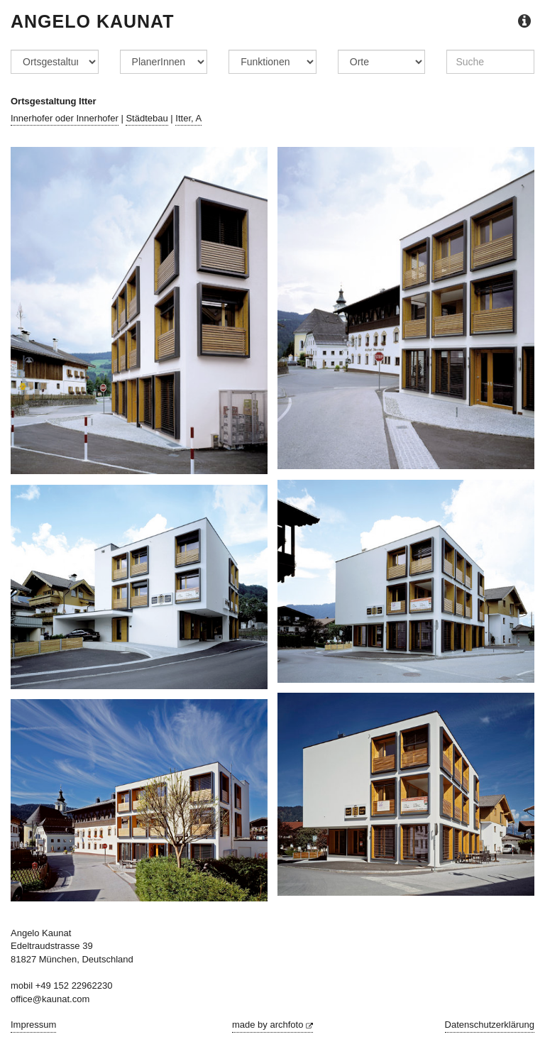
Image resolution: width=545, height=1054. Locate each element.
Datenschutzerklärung (489, 1024)
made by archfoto (272, 1024)
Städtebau (146, 118)
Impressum (33, 1024)
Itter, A (188, 118)
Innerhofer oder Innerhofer (65, 118)
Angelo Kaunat (93, 21)
